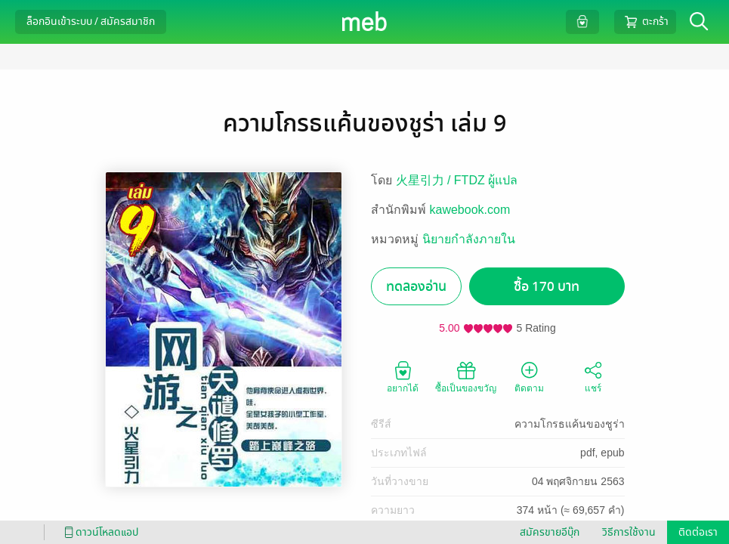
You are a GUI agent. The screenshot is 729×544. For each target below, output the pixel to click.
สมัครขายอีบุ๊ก (549, 532)
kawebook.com (470, 209)
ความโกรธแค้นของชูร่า (569, 424)
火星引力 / (425, 180)
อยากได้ (403, 376)
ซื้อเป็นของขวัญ (465, 376)
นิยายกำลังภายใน (468, 239)
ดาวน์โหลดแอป (99, 532)
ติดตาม (529, 376)
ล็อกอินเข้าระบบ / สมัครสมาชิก (90, 21)
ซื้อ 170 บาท (546, 287)
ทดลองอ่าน (416, 287)
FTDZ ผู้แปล (485, 180)
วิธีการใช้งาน (629, 532)
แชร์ (593, 376)
